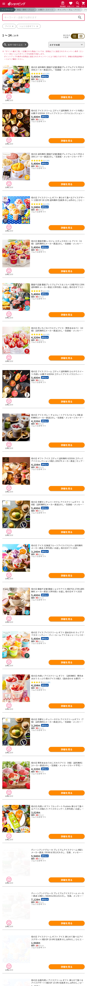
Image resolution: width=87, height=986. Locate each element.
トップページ (7, 9)
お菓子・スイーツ (45, 9)
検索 (79, 17)
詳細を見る (66, 97)
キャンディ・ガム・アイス (69, 9)
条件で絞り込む (15, 44)
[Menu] (4, 3)
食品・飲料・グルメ (25, 9)
